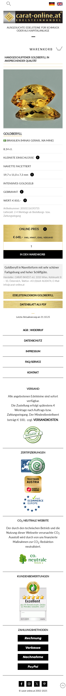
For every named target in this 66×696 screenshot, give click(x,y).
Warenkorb (41, 49)
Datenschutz (33, 340)
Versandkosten (45, 420)
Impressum (33, 351)
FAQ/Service (33, 361)
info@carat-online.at (13, 284)
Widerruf (36, 330)
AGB (25, 330)
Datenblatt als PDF (33, 304)
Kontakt (33, 372)
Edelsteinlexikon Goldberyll (33, 295)
